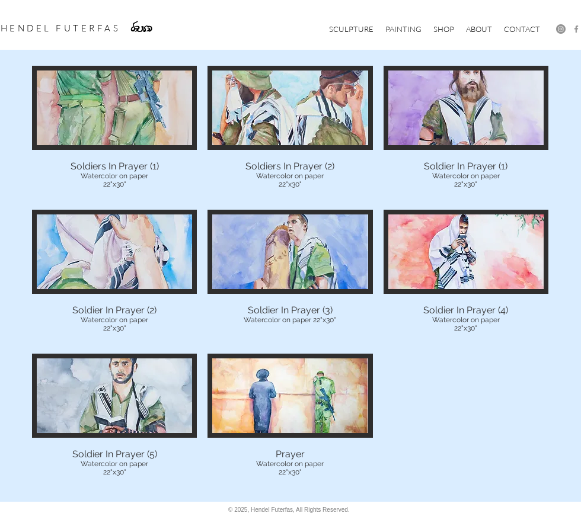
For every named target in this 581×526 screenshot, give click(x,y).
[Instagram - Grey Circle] (561, 29)
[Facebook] (576, 29)
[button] (351, 29)
